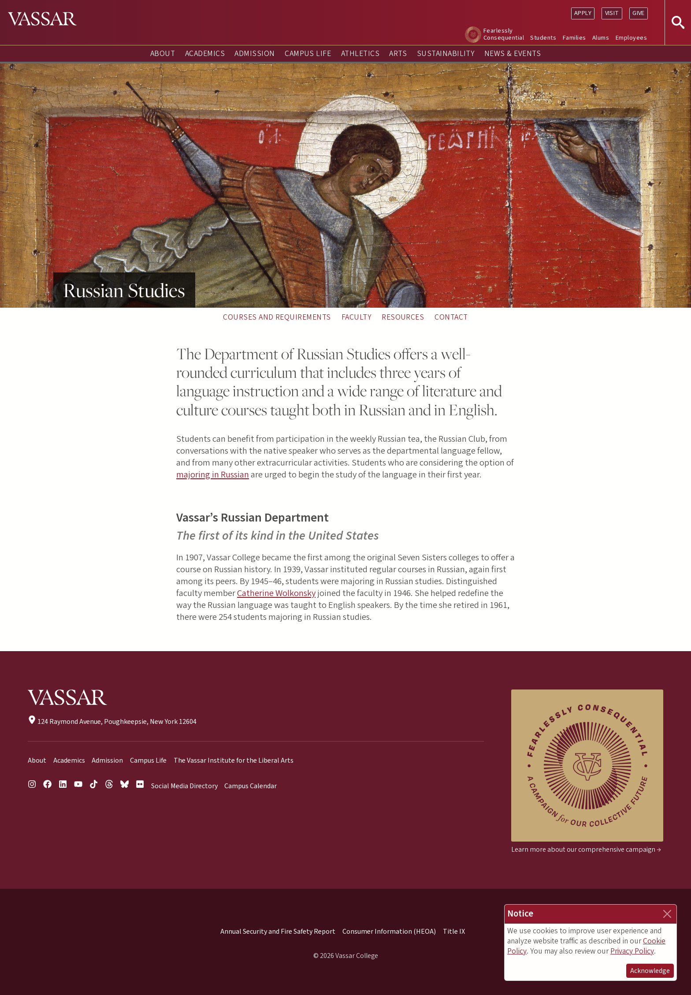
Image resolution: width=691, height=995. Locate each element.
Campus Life (308, 53)
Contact (451, 317)
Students (543, 37)
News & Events (512, 53)
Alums (600, 37)
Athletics (360, 53)
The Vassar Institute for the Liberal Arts (233, 760)
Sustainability (446, 53)
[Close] (667, 913)
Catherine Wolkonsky (276, 593)
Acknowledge (650, 971)
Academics (205, 53)
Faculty (356, 317)
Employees (631, 37)
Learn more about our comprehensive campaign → (586, 849)
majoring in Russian (212, 474)
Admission (254, 53)
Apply (582, 13)
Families (574, 37)
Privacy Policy (632, 951)
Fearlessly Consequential (503, 34)
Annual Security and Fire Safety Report (277, 931)
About (162, 53)
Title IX (454, 931)
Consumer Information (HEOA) (389, 931)
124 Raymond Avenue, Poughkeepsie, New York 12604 (112, 722)
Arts (398, 53)
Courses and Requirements (277, 317)
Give (638, 13)
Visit (612, 13)
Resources (403, 317)
